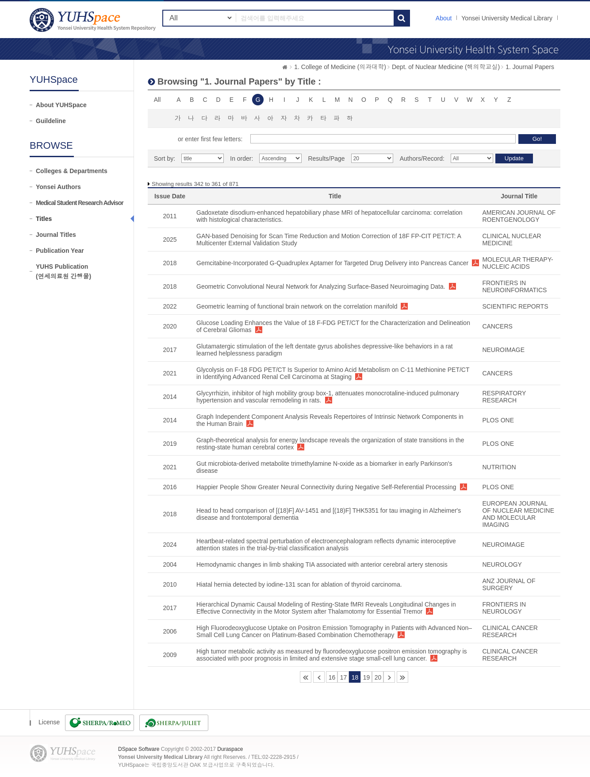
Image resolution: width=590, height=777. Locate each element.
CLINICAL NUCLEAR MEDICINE (511, 239)
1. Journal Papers (530, 66)
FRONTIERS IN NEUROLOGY (504, 608)
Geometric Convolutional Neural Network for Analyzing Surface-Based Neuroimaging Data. (320, 286)
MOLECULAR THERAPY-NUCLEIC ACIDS (517, 263)
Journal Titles (56, 234)
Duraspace (230, 749)
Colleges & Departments (71, 170)
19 (366, 677)
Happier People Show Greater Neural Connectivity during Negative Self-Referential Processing (326, 487)
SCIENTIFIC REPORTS (515, 306)
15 (319, 677)
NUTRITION (499, 467)
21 (389, 677)
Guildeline (51, 120)
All (157, 99)
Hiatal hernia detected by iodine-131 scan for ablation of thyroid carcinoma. (299, 584)
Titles (44, 218)
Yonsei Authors (58, 186)
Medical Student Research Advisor (79, 202)
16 (332, 677)
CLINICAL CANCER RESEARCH (510, 631)
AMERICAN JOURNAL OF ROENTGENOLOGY (519, 216)
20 (378, 677)
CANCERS (497, 326)
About (444, 18)
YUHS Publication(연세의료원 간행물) (63, 271)
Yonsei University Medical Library (506, 18)
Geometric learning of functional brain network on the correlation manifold (296, 306)
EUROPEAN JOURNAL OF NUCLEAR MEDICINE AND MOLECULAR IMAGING (518, 514)
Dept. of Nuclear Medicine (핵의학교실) (446, 66)
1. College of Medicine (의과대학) (340, 66)
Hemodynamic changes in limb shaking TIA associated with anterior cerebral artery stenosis (322, 564)
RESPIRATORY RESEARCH (504, 397)
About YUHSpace (61, 104)
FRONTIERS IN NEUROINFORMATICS (514, 286)
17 (343, 677)
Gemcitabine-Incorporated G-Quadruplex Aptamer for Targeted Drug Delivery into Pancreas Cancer (332, 263)
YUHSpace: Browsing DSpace (94, 19)
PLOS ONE (498, 420)
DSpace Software (138, 749)
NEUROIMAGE (503, 349)
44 (402, 677)
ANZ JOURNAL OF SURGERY (508, 584)
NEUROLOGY (501, 564)
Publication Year (60, 250)
